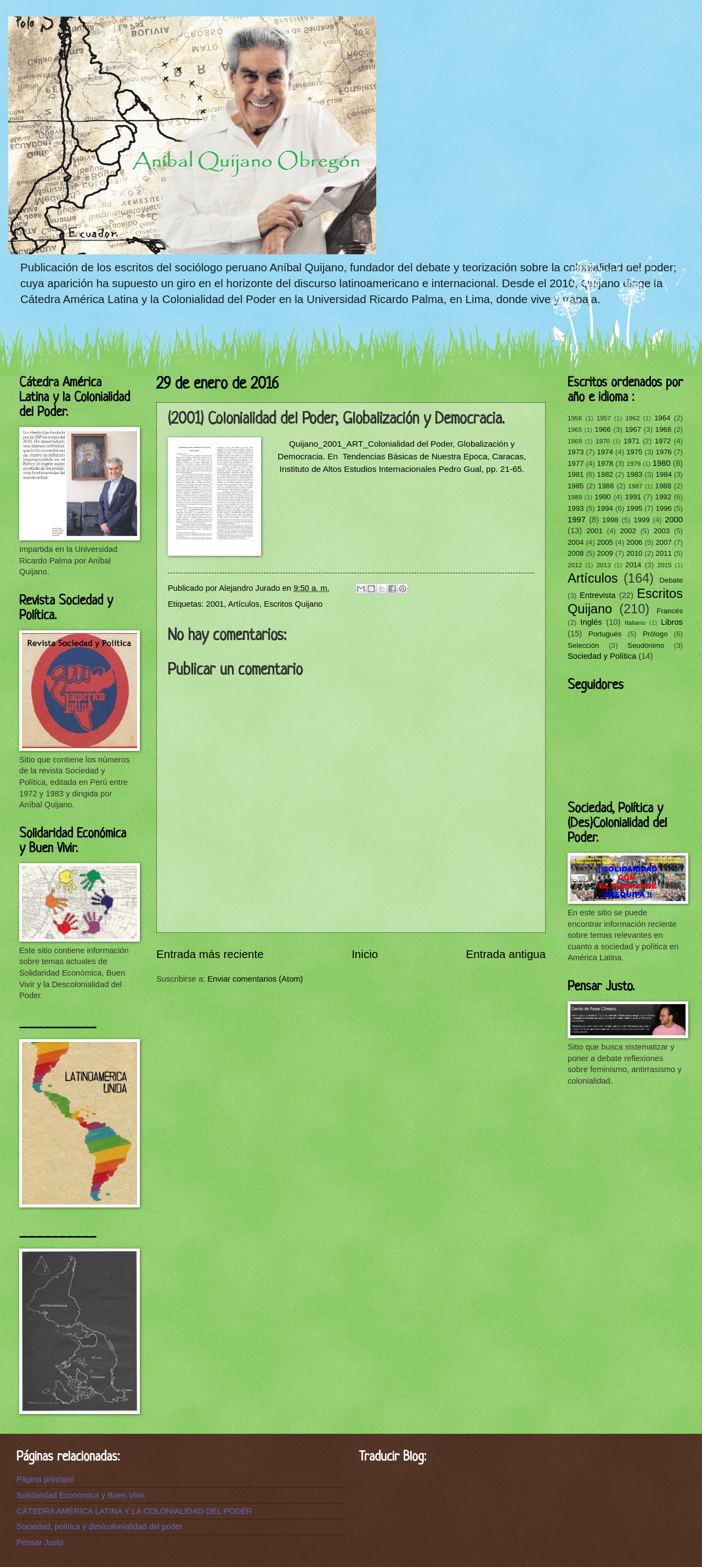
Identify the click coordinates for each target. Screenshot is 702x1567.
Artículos (243, 604)
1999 (641, 520)
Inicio (365, 954)
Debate (671, 580)
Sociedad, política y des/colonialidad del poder (99, 1526)
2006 (634, 542)
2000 (674, 519)
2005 (605, 542)
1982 (605, 474)
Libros (672, 622)
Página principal (45, 1479)
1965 (575, 429)
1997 (577, 519)
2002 (628, 531)
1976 (663, 452)
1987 (635, 485)
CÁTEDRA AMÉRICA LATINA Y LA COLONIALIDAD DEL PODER (134, 1511)
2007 (663, 542)
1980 (662, 463)
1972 (663, 441)
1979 (633, 463)
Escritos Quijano (293, 604)
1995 (634, 508)
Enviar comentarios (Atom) (255, 979)
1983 (634, 474)
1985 (576, 486)
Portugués (604, 634)
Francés (669, 611)
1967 (633, 429)
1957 (604, 417)
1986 (606, 486)
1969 (575, 441)
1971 (631, 441)
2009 (605, 553)
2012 (575, 564)
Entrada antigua (506, 954)
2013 (604, 564)
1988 (663, 486)
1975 (634, 452)
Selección (583, 645)
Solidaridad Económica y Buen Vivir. (81, 1495)
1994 (605, 508)
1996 (663, 508)
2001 (215, 604)
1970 (603, 441)
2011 (663, 553)
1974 (605, 452)
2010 (634, 553)
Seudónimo (645, 645)
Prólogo (655, 634)
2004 (576, 542)
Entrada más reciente (210, 954)
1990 (602, 497)
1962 (632, 417)
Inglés (591, 622)
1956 (575, 417)
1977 (576, 463)
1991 (633, 497)
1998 (610, 520)
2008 (576, 553)
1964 (662, 418)
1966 (602, 429)
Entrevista (597, 595)
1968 (663, 429)
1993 (576, 508)
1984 (663, 474)
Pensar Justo (40, 1542)
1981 (576, 474)
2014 (633, 565)
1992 (663, 497)
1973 (576, 452)
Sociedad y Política (602, 656)
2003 (662, 531)
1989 (575, 496)
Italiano (635, 622)
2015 (664, 564)
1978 (605, 463)
